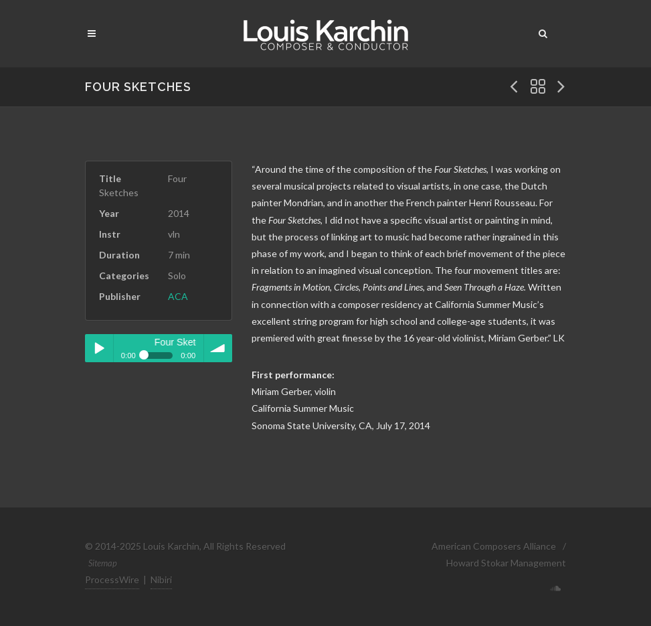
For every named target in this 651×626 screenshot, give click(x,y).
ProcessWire (112, 579)
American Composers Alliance (494, 546)
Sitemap (102, 563)
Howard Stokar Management (506, 562)
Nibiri (161, 579)
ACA (178, 296)
